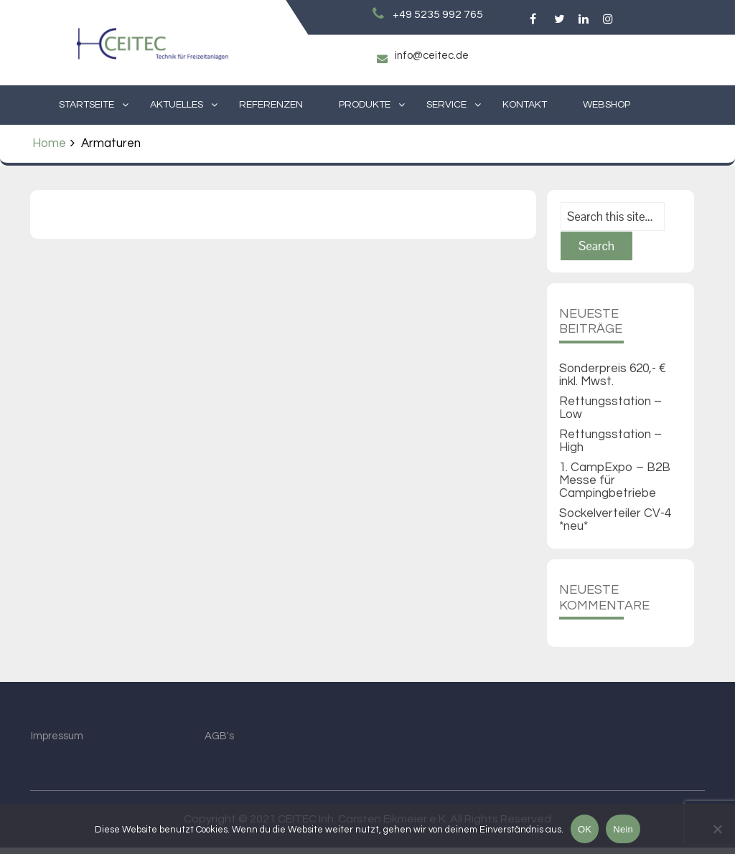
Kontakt (524, 105)
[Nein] (717, 829)
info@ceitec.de (430, 56)
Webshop (606, 105)
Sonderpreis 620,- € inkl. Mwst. (612, 381)
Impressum (57, 742)
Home (49, 143)
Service (446, 105)
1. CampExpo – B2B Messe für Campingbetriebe (614, 487)
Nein (623, 829)
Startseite (86, 105)
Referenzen (271, 105)
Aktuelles (176, 105)
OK (584, 829)
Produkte (364, 105)
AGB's (219, 742)
